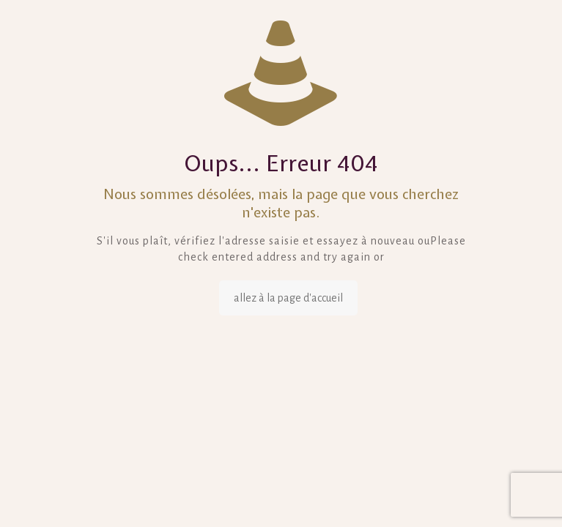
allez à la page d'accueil (288, 298)
